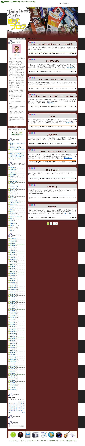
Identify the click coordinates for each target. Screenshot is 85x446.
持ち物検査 (44, 106)
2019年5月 (12, 273)
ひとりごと (37, 71)
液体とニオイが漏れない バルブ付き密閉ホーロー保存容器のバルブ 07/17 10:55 (17, 155)
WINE (11, 183)
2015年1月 (12, 354)
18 (9, 408)
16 (21, 406)
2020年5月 (12, 250)
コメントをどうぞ (60, 53)
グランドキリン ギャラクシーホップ (52, 79)
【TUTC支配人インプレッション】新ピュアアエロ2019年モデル (52, 96)
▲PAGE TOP (73, 53)
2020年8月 (12, 243)
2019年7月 (12, 268)
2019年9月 (12, 264)
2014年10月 (13, 361)
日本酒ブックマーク (15, 216)
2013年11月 (13, 387)
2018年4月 (12, 303)
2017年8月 (12, 322)
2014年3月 (12, 378)
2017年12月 (13, 313)
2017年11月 (13, 315)
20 (14, 408)
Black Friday (52, 187)
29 (19, 410)
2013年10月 (13, 389)
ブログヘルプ (63, 440)
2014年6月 (12, 371)
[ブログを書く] (31, 1)
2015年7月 (12, 340)
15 (19, 406)
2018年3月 (12, 306)
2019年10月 (13, 262)
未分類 (11, 221)
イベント (12, 195)
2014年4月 (12, 375)
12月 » (23, 412)
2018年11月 (13, 287)
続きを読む (71, 67)
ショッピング (20, 440)
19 (12, 408)
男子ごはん (13, 227)
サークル (32, 440)
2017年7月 (12, 324)
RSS (18, 55)
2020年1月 (12, 257)
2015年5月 (12, 345)
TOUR (11, 179)
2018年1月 (12, 310)
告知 (43, 53)
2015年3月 (12, 350)
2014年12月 (13, 357)
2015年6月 (12, 343)
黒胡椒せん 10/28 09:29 (16, 147)
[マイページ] (24, 1)
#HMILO (12, 167)
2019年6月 (12, 271)
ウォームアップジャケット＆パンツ (52, 151)
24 (23, 408)
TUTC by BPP (38, 53)
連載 (11, 230)
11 (9, 406)
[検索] (69, 3)
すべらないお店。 (14, 186)
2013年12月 (13, 385)
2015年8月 (12, 338)
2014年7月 (12, 368)
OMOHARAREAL (52, 61)
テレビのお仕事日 (14, 202)
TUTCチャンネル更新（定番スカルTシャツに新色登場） (52, 44)
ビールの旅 (43, 88)
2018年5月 (12, 301)
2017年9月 (12, 320)
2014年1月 (12, 382)
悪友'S (11, 211)
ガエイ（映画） (14, 200)
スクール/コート (44, 440)
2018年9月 (12, 292)
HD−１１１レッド (52, 170)
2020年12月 (13, 238)
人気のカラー (52, 135)
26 (12, 410)
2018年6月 (12, 299)
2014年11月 (13, 359)
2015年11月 (13, 331)
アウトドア (13, 193)
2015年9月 (12, 336)
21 (16, 408)
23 (21, 408)
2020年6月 (12, 248)
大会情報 (52, 440)
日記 (11, 218)
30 (21, 410)
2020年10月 (13, 241)
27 (14, 410)
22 (19, 408)
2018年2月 (12, 308)
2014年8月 (12, 366)
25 (9, 410)
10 (23, 403)
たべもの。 (13, 188)
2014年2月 (12, 380)
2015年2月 (12, 352)
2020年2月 (12, 255)
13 (14, 406)
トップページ (12, 440)
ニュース (26, 440)
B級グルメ (12, 176)
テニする (37, 440)
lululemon (52, 207)
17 (23, 406)
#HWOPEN (13, 169)
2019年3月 (12, 278)
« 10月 (10, 412)
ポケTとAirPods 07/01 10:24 (17, 159)
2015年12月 (13, 329)
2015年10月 (13, 334)
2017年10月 (13, 317)
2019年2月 (12, 280)
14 (16, 406)
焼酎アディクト (14, 225)
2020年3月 (12, 252)
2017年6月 (12, 327)
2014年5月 (12, 373)
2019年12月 (13, 259)
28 (16, 410)
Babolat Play (13, 174)
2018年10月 (13, 289)
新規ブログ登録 (72, 440)
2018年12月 (13, 285)
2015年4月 (12, 347)
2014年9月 (12, 364)
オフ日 (11, 197)
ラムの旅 (12, 207)
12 (12, 406)
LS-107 (52, 116)
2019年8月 (12, 266)
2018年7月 (12, 296)
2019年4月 (12, 275)
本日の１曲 (13, 223)
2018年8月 (12, 294)
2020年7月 (12, 245)
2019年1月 (12, 282)
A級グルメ (12, 172)
